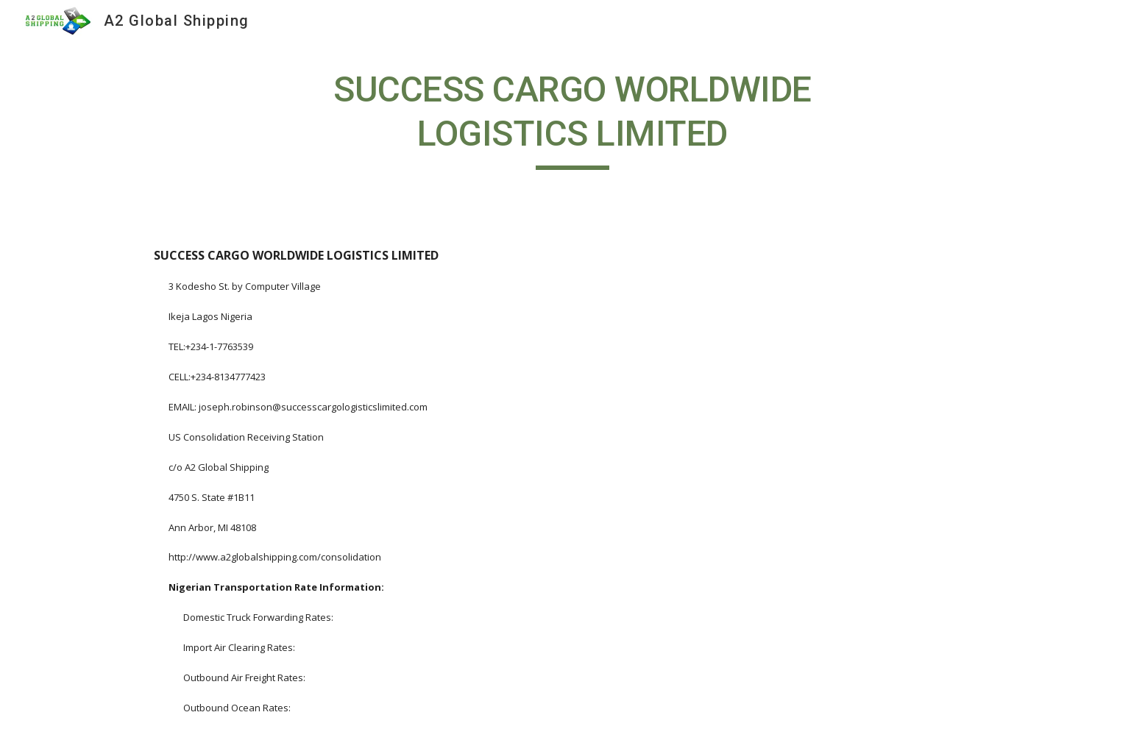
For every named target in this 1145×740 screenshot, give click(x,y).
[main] (572, 119)
